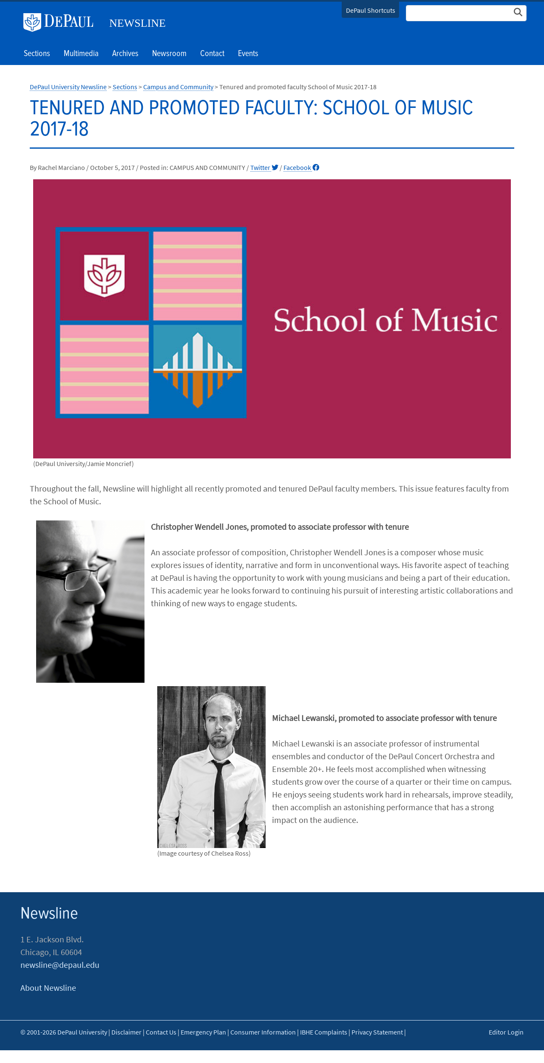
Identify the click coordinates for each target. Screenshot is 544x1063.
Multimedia (81, 53)
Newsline (137, 23)
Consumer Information (263, 1032)
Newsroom (169, 53)
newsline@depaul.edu (59, 964)
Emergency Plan (203, 1032)
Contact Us (161, 1032)
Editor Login (506, 1032)
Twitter (264, 167)
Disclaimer (126, 1032)
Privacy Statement (377, 1032)
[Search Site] (466, 13)
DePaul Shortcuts (370, 10)
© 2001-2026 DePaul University (63, 1032)
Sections (125, 86)
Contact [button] (212, 53)
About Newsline (48, 987)
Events (248, 53)
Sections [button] (37, 53)
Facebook (301, 167)
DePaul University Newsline (68, 86)
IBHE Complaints (323, 1032)
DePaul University (61, 22)
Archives (125, 53)
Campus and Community (178, 86)
